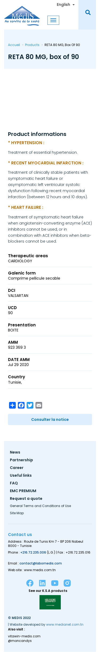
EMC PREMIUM (23, 491)
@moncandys (20, 640)
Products (32, 45)
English (63, 4)
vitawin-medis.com (24, 636)
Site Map (17, 513)
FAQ (14, 483)
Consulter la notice (50, 419)
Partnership (21, 460)
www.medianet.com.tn (64, 624)
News (15, 452)
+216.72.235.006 (33, 552)
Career (16, 468)
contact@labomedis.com (40, 563)
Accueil (14, 45)
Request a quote (26, 499)
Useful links (21, 476)
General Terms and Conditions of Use (40, 506)
